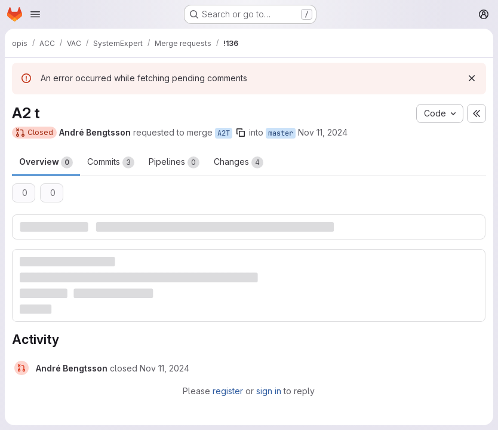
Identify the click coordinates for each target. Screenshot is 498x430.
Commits (110, 162)
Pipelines (174, 162)
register (228, 391)
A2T (223, 133)
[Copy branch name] (240, 132)
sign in (268, 391)
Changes (238, 162)
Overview (46, 162)
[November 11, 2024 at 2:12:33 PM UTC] (164, 368)
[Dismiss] (472, 78)
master (280, 133)
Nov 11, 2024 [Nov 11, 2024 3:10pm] (323, 132)
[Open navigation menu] (35, 14)
